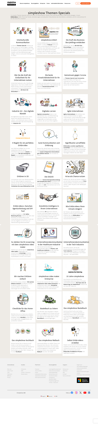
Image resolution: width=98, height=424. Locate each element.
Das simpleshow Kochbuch (23, 340)
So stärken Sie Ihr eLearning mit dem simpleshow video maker (22, 244)
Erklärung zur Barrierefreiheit (83, 374)
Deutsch (49, 403)
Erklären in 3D (23, 176)
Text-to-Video (38, 370)
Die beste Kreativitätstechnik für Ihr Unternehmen (49, 77)
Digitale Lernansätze (43, 114)
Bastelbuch (40, 318)
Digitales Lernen (49, 111)
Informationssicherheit (40, 377)
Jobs (8, 372)
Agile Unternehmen (75, 111)
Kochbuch (18, 352)
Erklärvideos (14, 17)
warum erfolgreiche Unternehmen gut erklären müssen (48, 152)
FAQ (64, 372)
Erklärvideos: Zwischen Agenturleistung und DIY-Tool (23, 208)
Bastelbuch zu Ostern (49, 308)
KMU (22, 370)
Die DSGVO (49, 176)
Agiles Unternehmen (69, 114)
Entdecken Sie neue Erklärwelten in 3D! (22, 186)
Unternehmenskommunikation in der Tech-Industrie (76, 243)
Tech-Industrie (68, 251)
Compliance (52, 377)
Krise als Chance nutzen (75, 176)
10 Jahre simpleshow (75, 276)
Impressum (79, 369)
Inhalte (27, 152)
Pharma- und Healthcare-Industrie (47, 249)
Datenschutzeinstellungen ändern (83, 372)
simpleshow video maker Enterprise (49, 277)
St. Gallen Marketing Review (20, 215)
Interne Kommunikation (54, 370)
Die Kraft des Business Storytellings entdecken (75, 41)
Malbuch (39, 352)
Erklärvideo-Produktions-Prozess (73, 351)
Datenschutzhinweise (82, 368)
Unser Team (10, 370)
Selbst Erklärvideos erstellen (75, 341)
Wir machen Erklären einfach (22, 277)
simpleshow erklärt (49, 40)
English (43, 403)
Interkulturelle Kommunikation (22, 41)
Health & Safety (52, 379)
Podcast (50, 44)
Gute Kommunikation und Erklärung (49, 144)
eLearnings (22, 253)
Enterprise (54, 285)
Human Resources (53, 374)
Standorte (9, 374)
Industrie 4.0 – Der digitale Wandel (23, 112)
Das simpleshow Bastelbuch (75, 308)
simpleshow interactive (40, 375)
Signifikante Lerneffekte (75, 143)
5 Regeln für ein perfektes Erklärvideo (23, 144)
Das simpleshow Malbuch (49, 340)
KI (45, 211)
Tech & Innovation (53, 375)
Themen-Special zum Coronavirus (74, 78)
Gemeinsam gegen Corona (75, 75)
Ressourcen (65, 369)
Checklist (23, 317)
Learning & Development (55, 369)
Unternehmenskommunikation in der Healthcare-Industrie (50, 243)
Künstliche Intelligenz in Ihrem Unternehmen (49, 207)
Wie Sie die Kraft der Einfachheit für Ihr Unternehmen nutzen (23, 77)
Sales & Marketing (53, 372)
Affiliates (9, 375)
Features (37, 369)
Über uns (9, 369)
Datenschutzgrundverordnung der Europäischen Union (48, 180)
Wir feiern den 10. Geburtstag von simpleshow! (75, 283)
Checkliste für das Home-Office (22, 309)
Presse (9, 377)
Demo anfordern (67, 375)
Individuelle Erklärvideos (41, 374)
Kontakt (65, 374)
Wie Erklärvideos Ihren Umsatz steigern (75, 207)
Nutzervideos (24, 374)
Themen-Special (21, 45)
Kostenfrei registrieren (86, 3)
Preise (36, 372)
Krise (85, 181)
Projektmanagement (54, 380)
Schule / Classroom (25, 372)
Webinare (65, 370)
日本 (55, 403)
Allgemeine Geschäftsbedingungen (82, 365)
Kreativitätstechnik (48, 86)
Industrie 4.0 (16, 123)
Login (78, 3)
